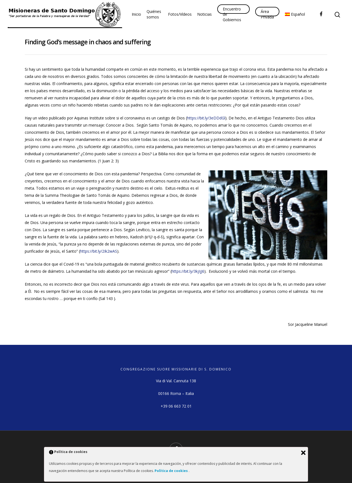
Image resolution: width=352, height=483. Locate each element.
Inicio (136, 14)
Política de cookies (172, 470)
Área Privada (267, 14)
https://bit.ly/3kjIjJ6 (188, 271)
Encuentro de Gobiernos (232, 14)
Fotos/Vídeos (180, 14)
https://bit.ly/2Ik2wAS (98, 251)
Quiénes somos (154, 14)
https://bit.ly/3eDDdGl (206, 118)
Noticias (204, 14)
